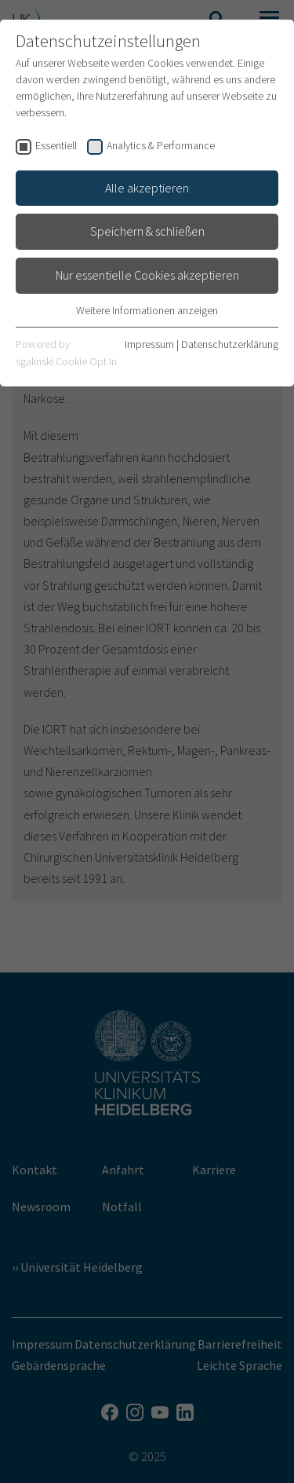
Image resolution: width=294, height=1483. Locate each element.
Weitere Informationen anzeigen (147, 310)
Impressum (149, 344)
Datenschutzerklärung (229, 344)
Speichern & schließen (147, 231)
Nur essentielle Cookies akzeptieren (147, 275)
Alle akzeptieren (147, 188)
